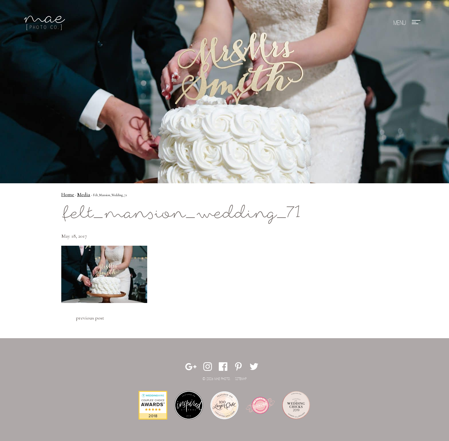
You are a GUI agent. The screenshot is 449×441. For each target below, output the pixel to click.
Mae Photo (45, 23)
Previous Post (90, 318)
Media (83, 194)
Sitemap (241, 379)
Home (67, 194)
